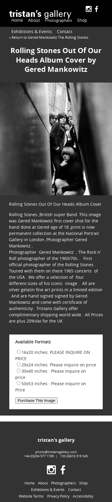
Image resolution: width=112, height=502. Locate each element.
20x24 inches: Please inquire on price (59, 365)
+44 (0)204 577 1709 (39, 456)
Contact (64, 31)
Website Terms (31, 496)
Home (17, 20)
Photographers (57, 20)
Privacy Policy (58, 496)
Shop (80, 20)
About (34, 20)
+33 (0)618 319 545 (74, 456)
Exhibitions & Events (31, 31)
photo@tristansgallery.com (56, 452)
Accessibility (83, 496)
